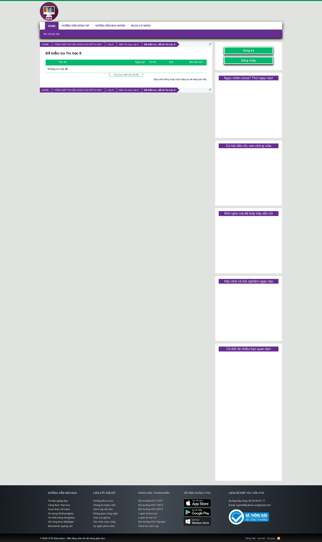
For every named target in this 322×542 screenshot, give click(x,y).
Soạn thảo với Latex (59, 509)
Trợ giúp (271, 538)
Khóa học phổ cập (148, 526)
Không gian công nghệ (105, 513)
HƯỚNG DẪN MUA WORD (110, 25)
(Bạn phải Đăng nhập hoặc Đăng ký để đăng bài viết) (180, 79)
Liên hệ (261, 538)
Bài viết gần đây (52, 34)
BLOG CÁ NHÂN (141, 25)
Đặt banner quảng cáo (60, 526)
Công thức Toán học (59, 505)
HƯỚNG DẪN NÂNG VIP (75, 25)
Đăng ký (248, 50)
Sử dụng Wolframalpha (61, 513)
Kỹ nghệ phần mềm (104, 526)
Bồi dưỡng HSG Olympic (152, 521)
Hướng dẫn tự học (103, 500)
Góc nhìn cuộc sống (104, 521)
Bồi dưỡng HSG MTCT (150, 509)
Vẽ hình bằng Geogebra (61, 517)
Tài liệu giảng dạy (58, 500)
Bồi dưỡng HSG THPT (150, 500)
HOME (51, 26)
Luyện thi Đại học (148, 513)
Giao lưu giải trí (101, 517)
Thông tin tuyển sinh (104, 505)
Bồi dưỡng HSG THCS (150, 505)
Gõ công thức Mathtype (61, 521)
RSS (278, 538)
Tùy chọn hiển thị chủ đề (126, 74)
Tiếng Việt (250, 538)
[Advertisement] (248, 107)
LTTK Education (107, 536)
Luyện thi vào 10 (147, 517)
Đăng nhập (248, 60)
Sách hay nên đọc (103, 509)
